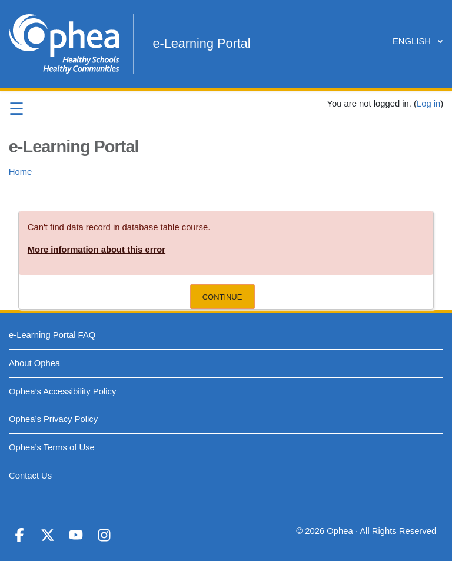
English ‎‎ (414, 41)
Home (20, 172)
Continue (222, 297)
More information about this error (96, 249)
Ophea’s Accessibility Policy (62, 391)
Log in (428, 103)
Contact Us (30, 475)
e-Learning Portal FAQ (52, 335)
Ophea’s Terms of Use (52, 447)
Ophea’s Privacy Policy (53, 419)
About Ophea (34, 363)
